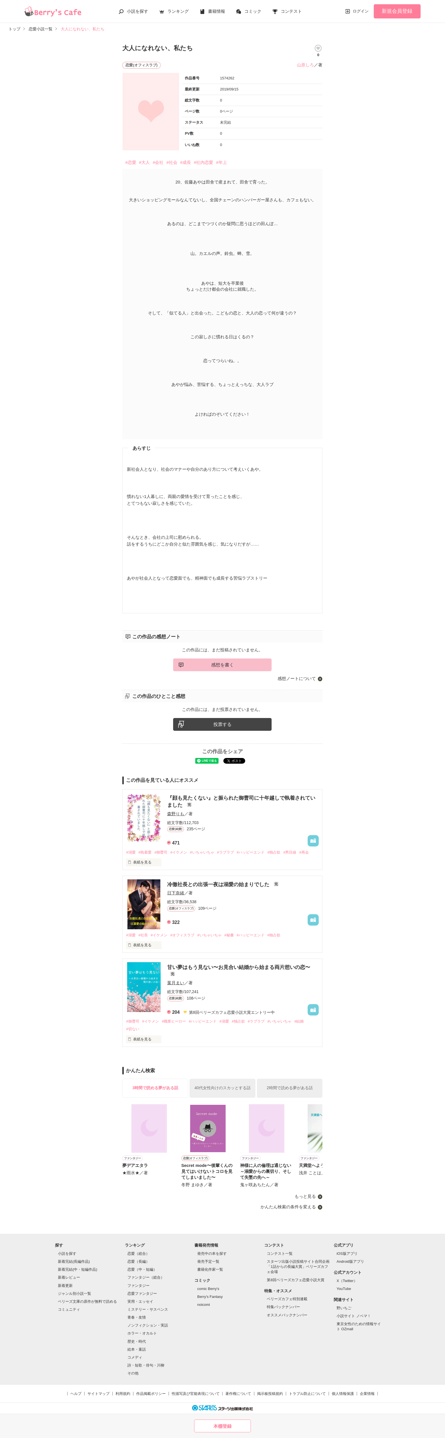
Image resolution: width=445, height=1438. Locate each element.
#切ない (132, 1029)
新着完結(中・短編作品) (77, 1269)
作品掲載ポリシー (151, 1393)
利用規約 (123, 1393)
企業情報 (367, 1393)
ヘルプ (75, 1393)
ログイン (361, 11)
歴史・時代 (136, 1341)
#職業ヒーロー (174, 1021)
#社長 (143, 935)
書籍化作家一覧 (210, 1269)
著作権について (238, 1393)
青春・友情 (136, 1317)
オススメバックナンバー (287, 1315)
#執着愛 (145, 852)
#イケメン (178, 852)
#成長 (185, 162)
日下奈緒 (175, 892)
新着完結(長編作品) (74, 1261)
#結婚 (299, 1021)
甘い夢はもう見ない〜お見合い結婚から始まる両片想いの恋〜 (238, 967)
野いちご (344, 1308)
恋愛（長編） (138, 1261)
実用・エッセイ (140, 1301)
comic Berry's (208, 1289)
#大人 (144, 162)
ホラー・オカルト (142, 1333)
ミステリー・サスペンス (147, 1309)
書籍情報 (216, 11)
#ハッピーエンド (251, 852)
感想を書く (222, 664)
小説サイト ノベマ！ (354, 1316)
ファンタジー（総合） (145, 1277)
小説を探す (137, 11)
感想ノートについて (297, 678)
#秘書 (229, 935)
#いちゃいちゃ (202, 852)
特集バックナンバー (283, 1307)
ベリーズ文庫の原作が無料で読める (87, 1301)
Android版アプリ (350, 1261)
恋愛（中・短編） (142, 1269)
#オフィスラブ (182, 935)
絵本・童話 (136, 1349)
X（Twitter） (347, 1281)
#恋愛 (130, 162)
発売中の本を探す (212, 1253)
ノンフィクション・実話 (147, 1325)
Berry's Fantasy (210, 1297)
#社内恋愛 (203, 162)
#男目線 (289, 852)
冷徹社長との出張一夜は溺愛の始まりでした (219, 884)
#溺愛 (130, 852)
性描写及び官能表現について (196, 1393)
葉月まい (175, 982)
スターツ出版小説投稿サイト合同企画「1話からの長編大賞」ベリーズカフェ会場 (298, 1266)
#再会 (303, 852)
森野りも (175, 813)
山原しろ (305, 64)
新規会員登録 (397, 11)
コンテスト (291, 11)
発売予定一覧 (208, 1261)
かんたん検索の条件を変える (288, 1206)
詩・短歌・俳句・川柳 (145, 1365)
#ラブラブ (225, 852)
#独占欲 (273, 852)
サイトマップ (98, 1393)
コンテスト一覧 (280, 1253)
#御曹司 (160, 852)
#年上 (221, 162)
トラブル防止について (307, 1393)
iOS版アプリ (347, 1253)
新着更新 (65, 1285)
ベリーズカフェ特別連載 (287, 1299)
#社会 (171, 162)
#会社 (158, 162)
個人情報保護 (343, 1393)
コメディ (134, 1357)
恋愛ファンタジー (142, 1293)
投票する (222, 724)
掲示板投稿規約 (270, 1393)
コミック (252, 11)
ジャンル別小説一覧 (74, 1293)
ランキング (178, 11)
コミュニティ (69, 1309)
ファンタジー (138, 1285)
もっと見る (305, 1196)
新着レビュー (69, 1277)
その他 (132, 1373)
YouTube (344, 1289)
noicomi (203, 1304)
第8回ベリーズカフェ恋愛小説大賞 (295, 1280)
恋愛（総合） (138, 1253)
